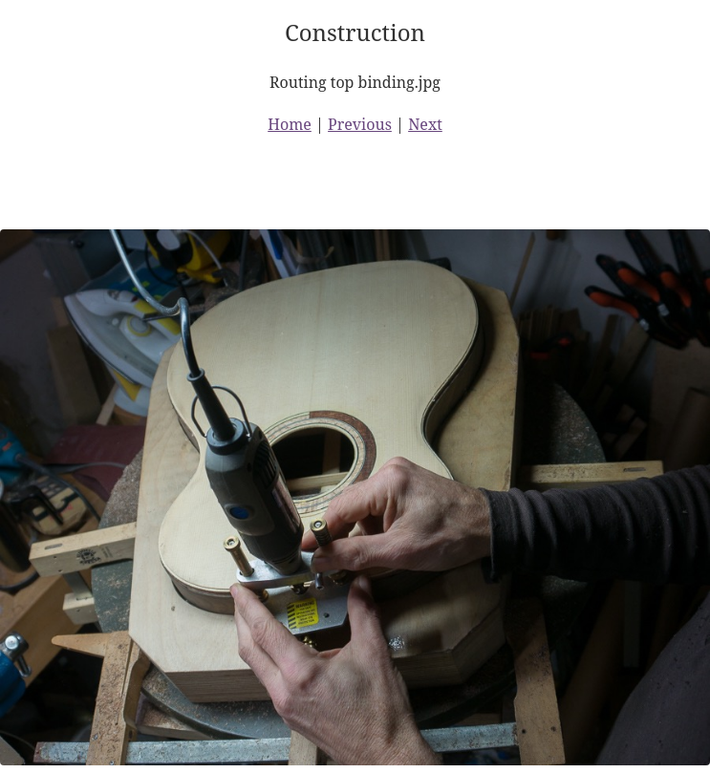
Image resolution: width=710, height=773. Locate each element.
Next (425, 124)
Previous (360, 124)
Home (290, 124)
